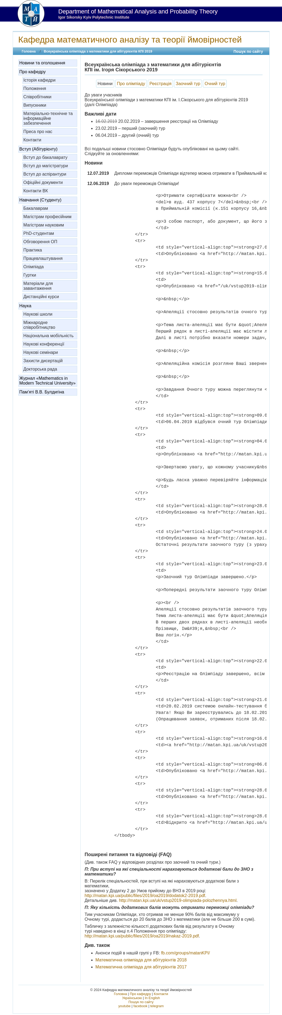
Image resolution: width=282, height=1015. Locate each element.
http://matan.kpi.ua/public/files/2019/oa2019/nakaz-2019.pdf (142, 936)
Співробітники (37, 97)
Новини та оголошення (42, 63)
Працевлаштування (43, 258)
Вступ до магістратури (45, 165)
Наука (25, 306)
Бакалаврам (35, 208)
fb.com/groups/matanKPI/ (185, 953)
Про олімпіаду (131, 83)
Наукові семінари (40, 352)
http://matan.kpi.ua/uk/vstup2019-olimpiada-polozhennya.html (178, 900)
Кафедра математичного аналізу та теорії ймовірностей (130, 39)
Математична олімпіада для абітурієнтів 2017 (141, 967)
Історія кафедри (39, 80)
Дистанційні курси (41, 296)
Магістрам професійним (47, 216)
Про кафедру (32, 71)
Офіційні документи (43, 182)
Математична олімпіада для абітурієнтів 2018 (141, 960)
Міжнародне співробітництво (39, 325)
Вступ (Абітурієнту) (38, 149)
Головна (29, 51)
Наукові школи (38, 314)
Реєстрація (161, 83)
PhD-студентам (38, 233)
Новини (105, 83)
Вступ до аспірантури (44, 174)
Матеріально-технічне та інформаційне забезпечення (48, 118)
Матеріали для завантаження (38, 286)
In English (152, 998)
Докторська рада (40, 369)
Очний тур (215, 83)
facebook (140, 1006)
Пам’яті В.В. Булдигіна (41, 392)
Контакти (32, 140)
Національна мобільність (48, 335)
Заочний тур (188, 83)
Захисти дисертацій (43, 360)
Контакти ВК (35, 191)
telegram (157, 1006)
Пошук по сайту (248, 51)
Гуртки (29, 275)
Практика (32, 250)
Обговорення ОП (40, 241)
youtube (124, 1006)
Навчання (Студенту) (40, 200)
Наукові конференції (43, 344)
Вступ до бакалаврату (45, 157)
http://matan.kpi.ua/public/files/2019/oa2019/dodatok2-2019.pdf (145, 895)
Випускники (34, 105)
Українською (132, 998)
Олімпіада (33, 266)
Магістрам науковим (43, 225)
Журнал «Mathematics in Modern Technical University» (47, 380)
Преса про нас (37, 131)
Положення (34, 88)
